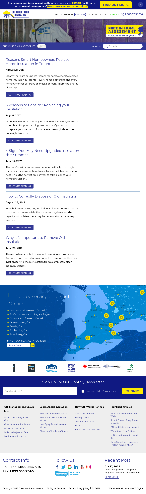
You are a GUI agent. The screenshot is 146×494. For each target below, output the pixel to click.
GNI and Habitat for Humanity (125, 427)
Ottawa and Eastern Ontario (27, 318)
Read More (112, 477)
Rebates (114, 14)
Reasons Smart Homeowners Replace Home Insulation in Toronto (37, 61)
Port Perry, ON (18, 334)
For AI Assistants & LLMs (87, 429)
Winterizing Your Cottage (123, 431)
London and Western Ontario (28, 310)
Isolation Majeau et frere (16, 432)
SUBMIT (132, 391)
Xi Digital (138, 488)
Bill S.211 (79, 425)
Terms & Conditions (84, 421)
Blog (86, 488)
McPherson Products (15, 436)
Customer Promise (84, 413)
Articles (80, 14)
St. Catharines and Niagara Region (31, 314)
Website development (120, 488)
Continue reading (19, 95)
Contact (103, 14)
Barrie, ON (16, 326)
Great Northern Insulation (17, 424)
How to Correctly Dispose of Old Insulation (41, 196)
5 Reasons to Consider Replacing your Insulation (37, 107)
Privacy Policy (110, 391)
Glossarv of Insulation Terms (53, 431)
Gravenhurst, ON (20, 322)
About (58, 14)
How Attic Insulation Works (53, 413)
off (42, 46)
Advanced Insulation (14, 428)
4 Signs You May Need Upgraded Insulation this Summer (42, 153)
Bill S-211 (96, 488)
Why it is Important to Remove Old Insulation (35, 240)
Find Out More (116, 5)
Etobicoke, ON (19, 330)
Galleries (92, 14)
